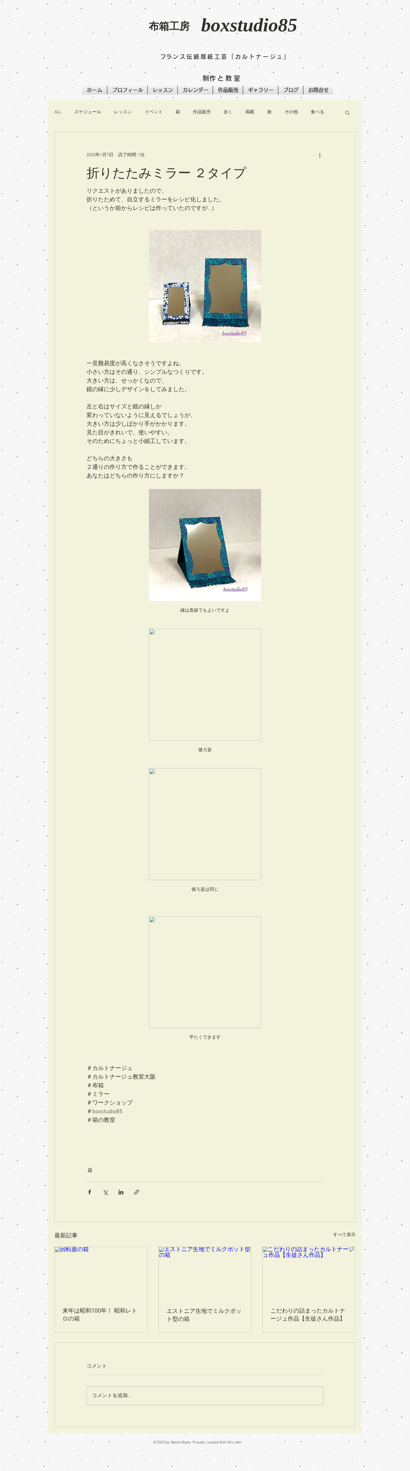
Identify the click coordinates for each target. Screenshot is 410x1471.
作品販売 (202, 112)
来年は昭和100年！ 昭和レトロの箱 (99, 1314)
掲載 (249, 112)
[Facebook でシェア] (89, 1192)
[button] (103, 30)
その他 (291, 112)
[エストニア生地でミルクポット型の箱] (205, 1273)
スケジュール (87, 112)
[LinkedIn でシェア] (121, 1192)
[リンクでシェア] (137, 1192)
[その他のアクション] (320, 155)
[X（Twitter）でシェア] (105, 1192)
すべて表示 (344, 1235)
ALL (58, 112)
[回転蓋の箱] (101, 1273)
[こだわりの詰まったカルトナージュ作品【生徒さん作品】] (309, 1273)
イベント (154, 112)
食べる (317, 112)
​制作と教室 (222, 78)
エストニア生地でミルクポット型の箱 (204, 1314)
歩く (228, 112)
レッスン (123, 112)
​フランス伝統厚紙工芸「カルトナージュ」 (225, 57)
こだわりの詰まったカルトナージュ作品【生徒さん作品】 (307, 1314)
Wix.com (234, 1442)
